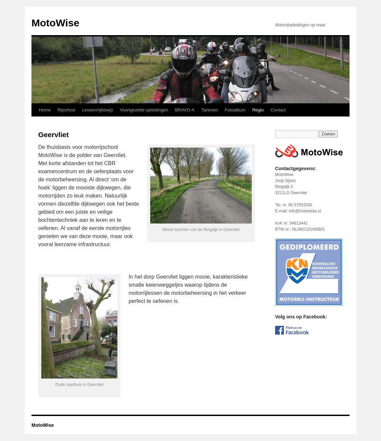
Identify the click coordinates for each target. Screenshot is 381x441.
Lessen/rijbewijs (97, 109)
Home (45, 109)
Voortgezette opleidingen (144, 109)
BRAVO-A (185, 109)
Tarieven (209, 109)
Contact (278, 109)
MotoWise (55, 22)
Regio (258, 109)
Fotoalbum (235, 109)
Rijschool (66, 109)
